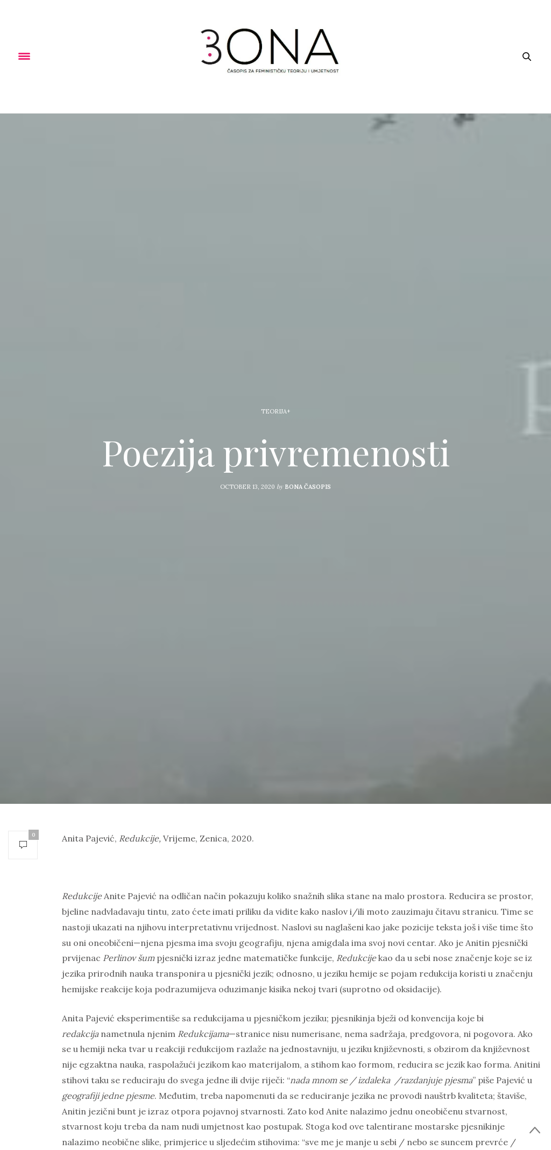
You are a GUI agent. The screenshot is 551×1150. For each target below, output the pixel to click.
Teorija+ (276, 411)
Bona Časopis (308, 486)
